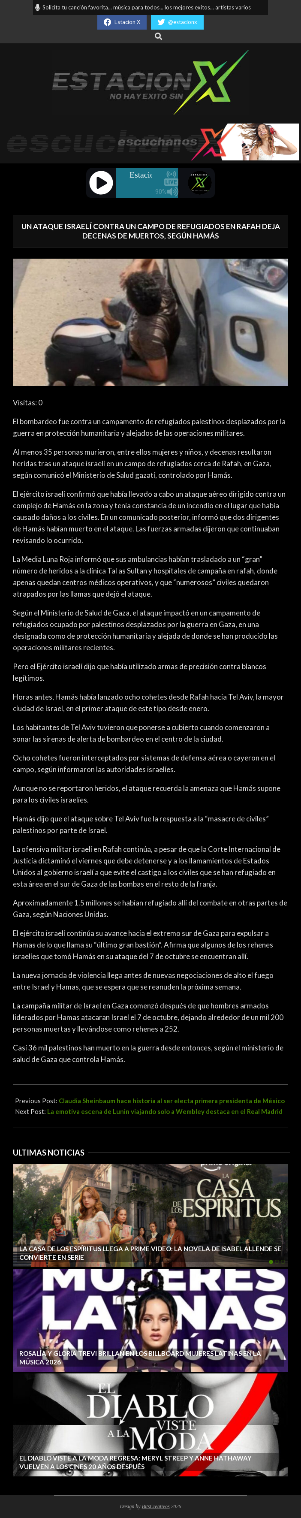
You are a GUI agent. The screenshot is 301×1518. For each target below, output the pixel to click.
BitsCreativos (156, 1506)
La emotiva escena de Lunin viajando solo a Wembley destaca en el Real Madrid (165, 1111)
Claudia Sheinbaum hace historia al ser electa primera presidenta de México (172, 1101)
